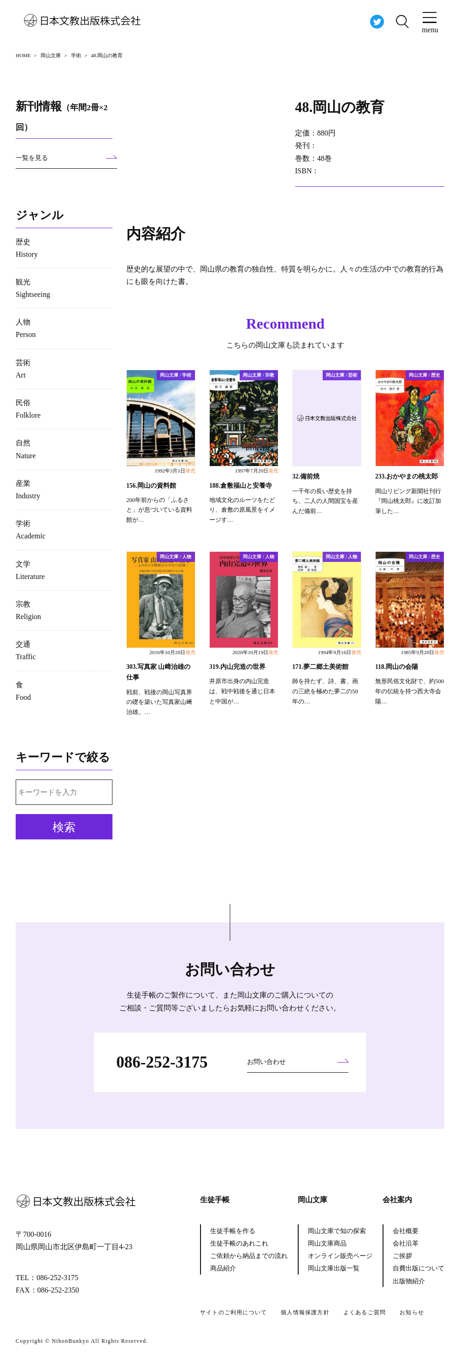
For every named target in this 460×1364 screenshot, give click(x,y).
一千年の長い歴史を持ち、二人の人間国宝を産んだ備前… (325, 501)
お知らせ (412, 1312)
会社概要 (406, 1231)
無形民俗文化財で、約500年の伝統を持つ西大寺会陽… (409, 691)
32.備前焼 (305, 476)
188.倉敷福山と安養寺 (240, 485)
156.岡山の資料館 (151, 485)
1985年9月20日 (422, 652)
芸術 (23, 369)
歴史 (27, 248)
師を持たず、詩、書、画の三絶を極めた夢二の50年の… (325, 691)
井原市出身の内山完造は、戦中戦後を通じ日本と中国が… (242, 691)
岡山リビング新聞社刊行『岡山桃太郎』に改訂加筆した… (408, 501)
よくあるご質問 (364, 1312)
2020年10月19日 (255, 652)
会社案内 (397, 1200)
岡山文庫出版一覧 (334, 1268)
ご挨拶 (402, 1255)
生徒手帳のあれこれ (239, 1243)
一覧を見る (32, 157)
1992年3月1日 (174, 470)
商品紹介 (223, 1268)
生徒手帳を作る (232, 1231)
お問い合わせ (266, 1061)
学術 (31, 530)
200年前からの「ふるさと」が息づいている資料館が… (159, 509)
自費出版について (418, 1268)
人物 (26, 328)
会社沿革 (406, 1243)
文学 (30, 570)
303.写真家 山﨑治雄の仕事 (158, 672)
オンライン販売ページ (340, 1255)
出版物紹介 (409, 1281)
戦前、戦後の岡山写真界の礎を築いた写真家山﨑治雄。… (159, 702)
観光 (33, 288)
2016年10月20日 (172, 652)
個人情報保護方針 (305, 1312)
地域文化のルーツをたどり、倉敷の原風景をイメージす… (242, 509)
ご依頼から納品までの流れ (249, 1255)
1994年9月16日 (339, 652)
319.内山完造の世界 (237, 666)
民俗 (28, 409)
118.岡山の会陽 (396, 666)
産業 (28, 489)
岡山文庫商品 (327, 1243)
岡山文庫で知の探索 (337, 1231)
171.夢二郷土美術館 (320, 666)
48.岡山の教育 (341, 107)
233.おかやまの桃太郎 (406, 476)
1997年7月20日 (256, 470)
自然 (26, 449)
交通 (26, 650)
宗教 (28, 610)
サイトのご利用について (233, 1312)
